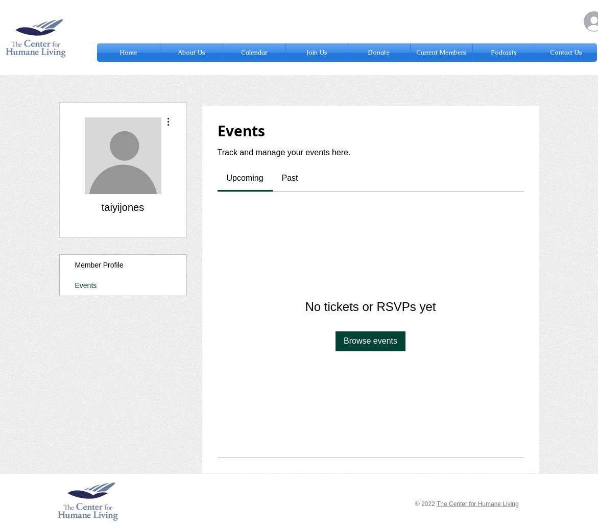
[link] (245, 178)
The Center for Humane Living (478, 504)
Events (86, 285)
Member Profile (99, 265)
